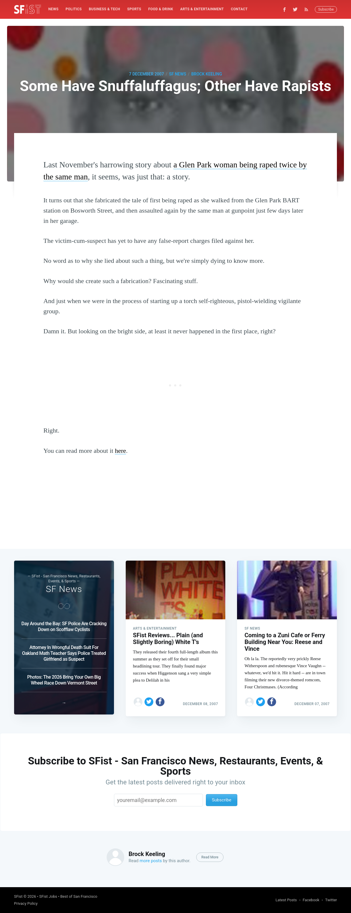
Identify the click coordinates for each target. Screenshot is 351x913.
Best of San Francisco (78, 896)
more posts (151, 860)
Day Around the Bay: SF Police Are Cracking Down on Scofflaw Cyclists (64, 624)
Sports (134, 9)
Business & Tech (104, 9)
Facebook (311, 900)
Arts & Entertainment (202, 9)
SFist (18, 896)
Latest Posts (286, 900)
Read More (209, 857)
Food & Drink (160, 9)
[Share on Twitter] (149, 700)
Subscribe (326, 9)
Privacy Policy (26, 903)
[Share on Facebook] (160, 700)
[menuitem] (53, 9)
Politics (74, 9)
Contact (239, 9)
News (53, 9)
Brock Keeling (206, 74)
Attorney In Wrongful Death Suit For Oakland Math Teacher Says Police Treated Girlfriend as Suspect (64, 651)
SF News (177, 74)
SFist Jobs (48, 896)
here (120, 450)
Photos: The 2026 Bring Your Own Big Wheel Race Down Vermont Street (64, 678)
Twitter (331, 900)
